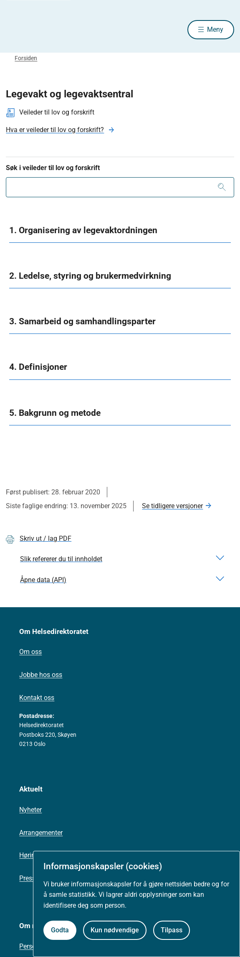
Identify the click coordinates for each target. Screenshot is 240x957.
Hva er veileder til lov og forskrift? (55, 130)
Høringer (31, 855)
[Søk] (221, 187)
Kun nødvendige (115, 930)
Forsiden (26, 58)
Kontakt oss (36, 698)
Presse (29, 878)
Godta (60, 930)
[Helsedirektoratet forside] (16, 29)
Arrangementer (41, 833)
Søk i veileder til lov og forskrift (53, 168)
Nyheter (30, 810)
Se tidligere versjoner (172, 506)
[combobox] (119, 187)
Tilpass (171, 930)
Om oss (30, 652)
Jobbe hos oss (40, 675)
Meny (215, 29)
